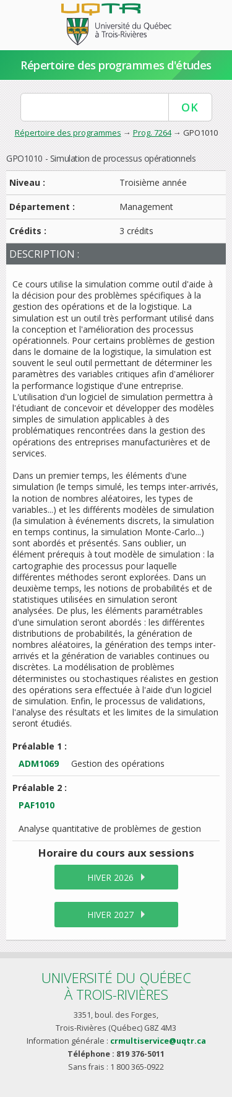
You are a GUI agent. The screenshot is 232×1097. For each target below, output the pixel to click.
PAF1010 (36, 805)
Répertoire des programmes (68, 132)
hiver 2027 (110, 914)
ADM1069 (39, 763)
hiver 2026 (110, 877)
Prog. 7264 (152, 132)
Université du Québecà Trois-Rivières (116, 985)
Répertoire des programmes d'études (116, 65)
